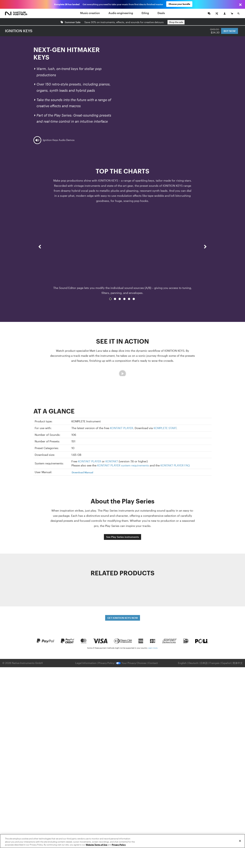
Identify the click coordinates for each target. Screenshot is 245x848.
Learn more (152, 648)
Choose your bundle (179, 4)
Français (215, 662)
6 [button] (134, 299)
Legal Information (86, 662)
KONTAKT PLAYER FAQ (175, 465)
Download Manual (82, 472)
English (182, 662)
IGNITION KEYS (18, 30)
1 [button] (110, 299)
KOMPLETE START (165, 428)
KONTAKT (111, 461)
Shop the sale (176, 22)
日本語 (204, 662)
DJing (145, 13)
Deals (161, 13)
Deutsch (193, 662)
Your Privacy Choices (131, 662)
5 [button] (129, 299)
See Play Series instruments (122, 536)
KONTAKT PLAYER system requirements (123, 465)
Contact (153, 662)
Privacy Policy (106, 662)
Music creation (90, 13)
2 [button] (115, 299)
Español (226, 662)
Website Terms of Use (96, 844)
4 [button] (124, 299)
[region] (122, 841)
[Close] (240, 840)
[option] (122, 252)
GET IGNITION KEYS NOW (122, 617)
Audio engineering (120, 13)
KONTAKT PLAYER (121, 428)
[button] (40, 255)
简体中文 (238, 662)
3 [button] (120, 299)
